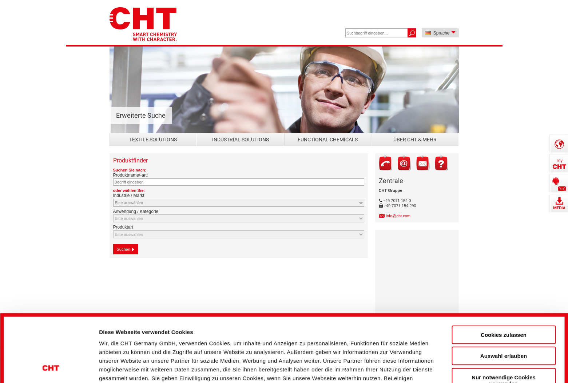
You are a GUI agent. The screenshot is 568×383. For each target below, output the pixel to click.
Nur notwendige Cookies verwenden (504, 319)
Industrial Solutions (240, 139)
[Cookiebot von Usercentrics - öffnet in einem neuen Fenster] (51, 365)
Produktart (123, 227)
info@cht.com (398, 216)
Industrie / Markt (128, 195)
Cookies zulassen (504, 273)
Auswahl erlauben (503, 294)
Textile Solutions (153, 139)
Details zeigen (390, 365)
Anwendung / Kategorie (136, 211)
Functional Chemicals (328, 139)
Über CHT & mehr (415, 139)
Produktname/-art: (130, 175)
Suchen (125, 249)
